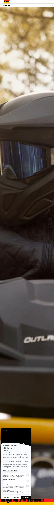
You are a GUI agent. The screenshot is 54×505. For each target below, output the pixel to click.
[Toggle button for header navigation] (2, 1)
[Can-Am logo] (7, 1)
